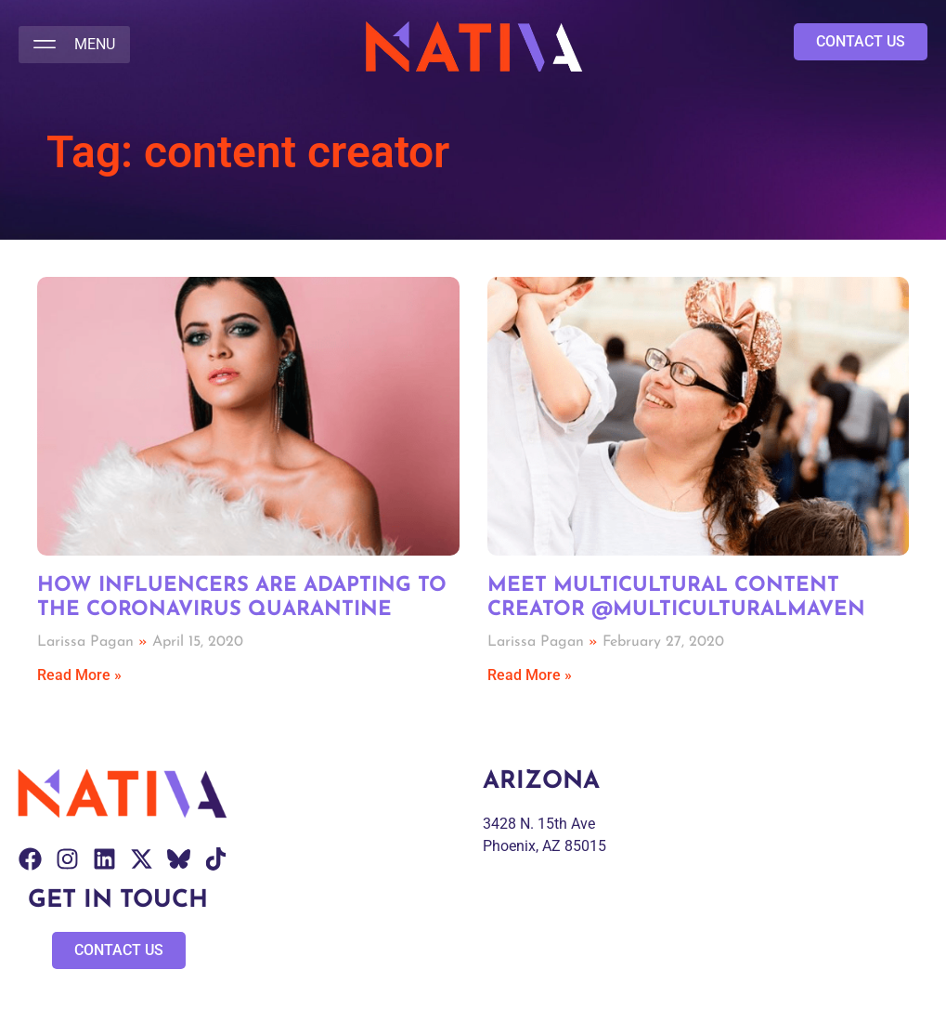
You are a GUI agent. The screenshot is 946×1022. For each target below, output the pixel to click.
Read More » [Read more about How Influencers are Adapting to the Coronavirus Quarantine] (79, 675)
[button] (74, 44)
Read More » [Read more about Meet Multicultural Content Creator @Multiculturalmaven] (529, 675)
